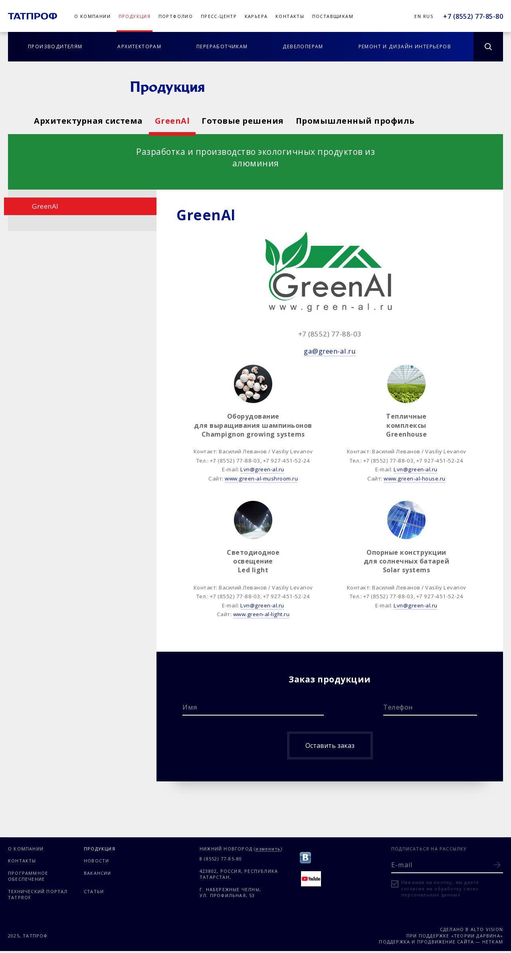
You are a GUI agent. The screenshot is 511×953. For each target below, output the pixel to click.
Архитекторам (139, 46)
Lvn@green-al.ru (262, 469)
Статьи (94, 891)
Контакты (289, 16)
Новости (96, 861)
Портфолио (175, 16)
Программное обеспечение (28, 876)
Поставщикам (332, 16)
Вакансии (97, 873)
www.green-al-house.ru (415, 478)
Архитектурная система (88, 120)
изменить (268, 849)
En (417, 16)
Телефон (398, 707)
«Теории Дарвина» (477, 936)
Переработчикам (222, 46)
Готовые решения (284, 120)
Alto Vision (487, 929)
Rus (428, 16)
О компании (92, 16)
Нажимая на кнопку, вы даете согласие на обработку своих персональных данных (440, 888)
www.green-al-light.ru (261, 614)
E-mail (401, 864)
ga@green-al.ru (330, 351)
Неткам (492, 942)
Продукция (135, 16)
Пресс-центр (219, 16)
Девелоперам (303, 46)
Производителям (55, 46)
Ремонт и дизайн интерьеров (404, 46)
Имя (190, 707)
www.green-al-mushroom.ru (261, 478)
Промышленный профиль (417, 120)
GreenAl (193, 120)
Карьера (256, 16)
